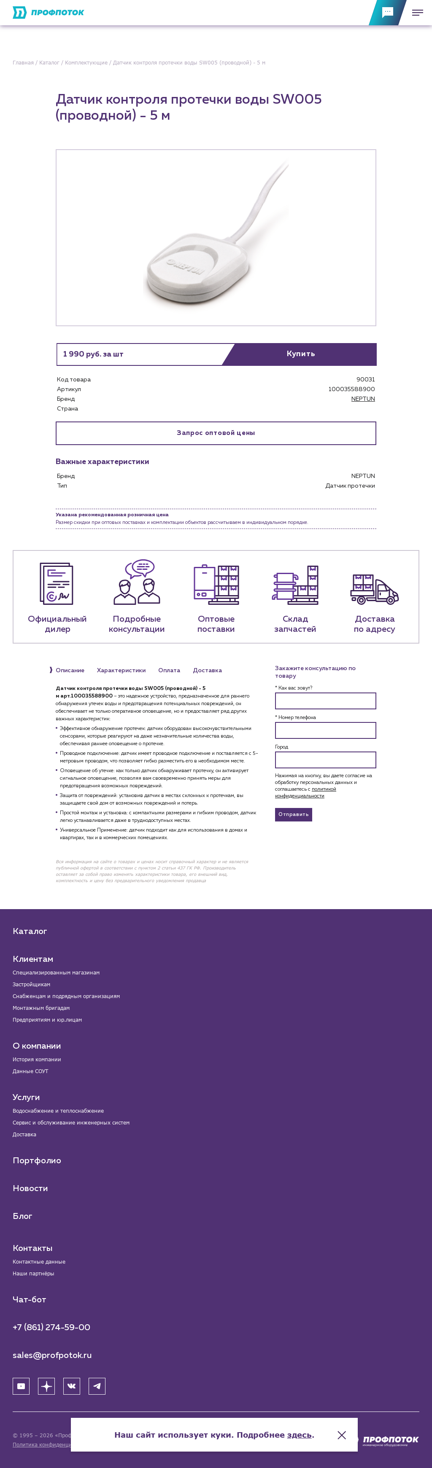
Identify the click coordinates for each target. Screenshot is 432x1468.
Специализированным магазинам (56, 972)
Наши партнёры (33, 1273)
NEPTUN (363, 399)
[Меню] (415, 12)
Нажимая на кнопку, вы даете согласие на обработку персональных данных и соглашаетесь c (323, 786)
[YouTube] (21, 1386)
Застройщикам (31, 984)
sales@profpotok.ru (52, 1355)
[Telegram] (97, 1386)
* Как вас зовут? (293, 688)
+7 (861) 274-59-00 (51, 1327)
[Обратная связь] (388, 12)
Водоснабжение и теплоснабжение (58, 1111)
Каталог (30, 931)
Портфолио (37, 1161)
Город (281, 747)
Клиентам (33, 959)
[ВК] (71, 1386)
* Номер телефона (295, 717)
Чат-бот (29, 1300)
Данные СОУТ (30, 1071)
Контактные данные (39, 1262)
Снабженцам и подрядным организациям (66, 996)
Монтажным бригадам (41, 1008)
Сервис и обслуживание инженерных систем (71, 1122)
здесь (301, 1434)
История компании (37, 1059)
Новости (30, 1188)
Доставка (24, 1134)
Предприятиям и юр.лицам (47, 1020)
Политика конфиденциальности (54, 1444)
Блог (22, 1216)
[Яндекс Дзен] (46, 1386)
